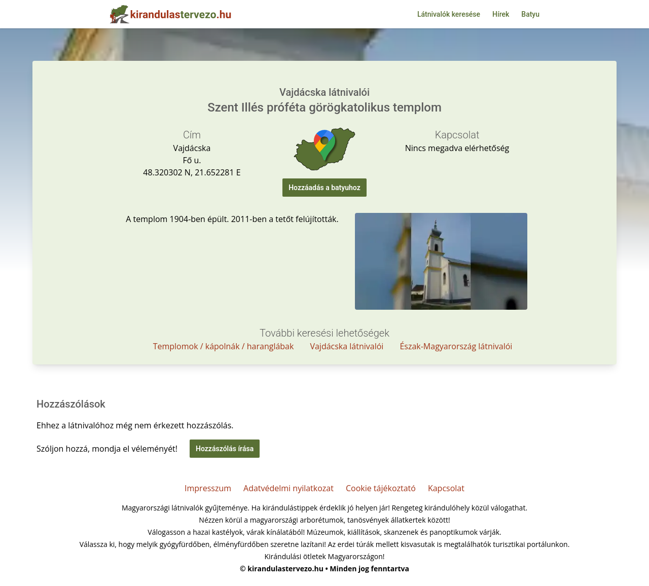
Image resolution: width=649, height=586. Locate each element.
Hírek (500, 14)
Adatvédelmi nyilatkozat (288, 488)
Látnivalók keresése (448, 14)
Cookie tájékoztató (381, 488)
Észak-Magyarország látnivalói (456, 346)
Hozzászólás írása (225, 449)
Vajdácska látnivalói (346, 346)
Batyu (530, 14)
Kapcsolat (446, 488)
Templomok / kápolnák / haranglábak (223, 346)
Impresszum (208, 488)
